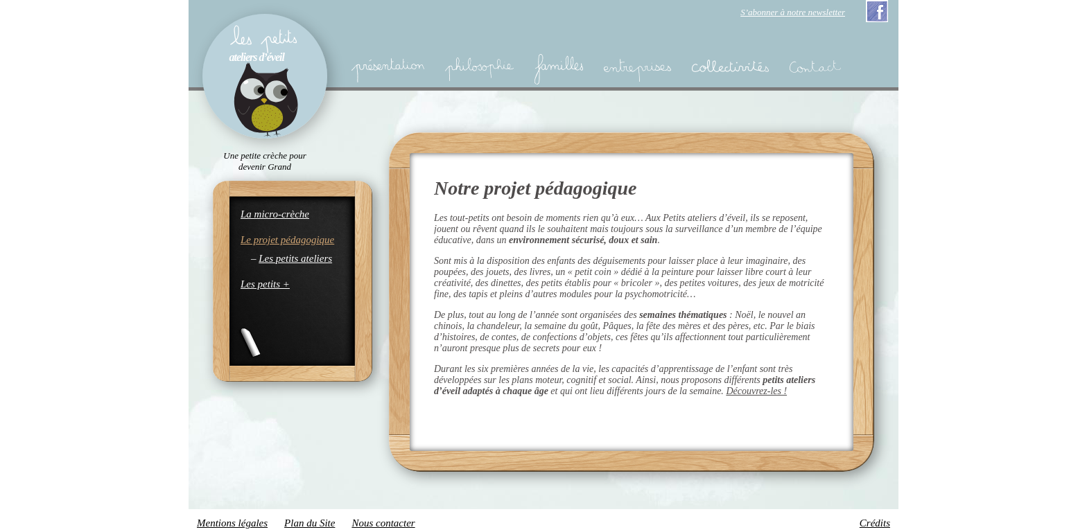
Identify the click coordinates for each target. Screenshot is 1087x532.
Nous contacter (383, 523)
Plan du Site (309, 523)
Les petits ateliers (295, 258)
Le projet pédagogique (287, 239)
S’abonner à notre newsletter (792, 12)
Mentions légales (232, 523)
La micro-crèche (275, 214)
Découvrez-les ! (756, 391)
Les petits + (265, 284)
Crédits (875, 523)
